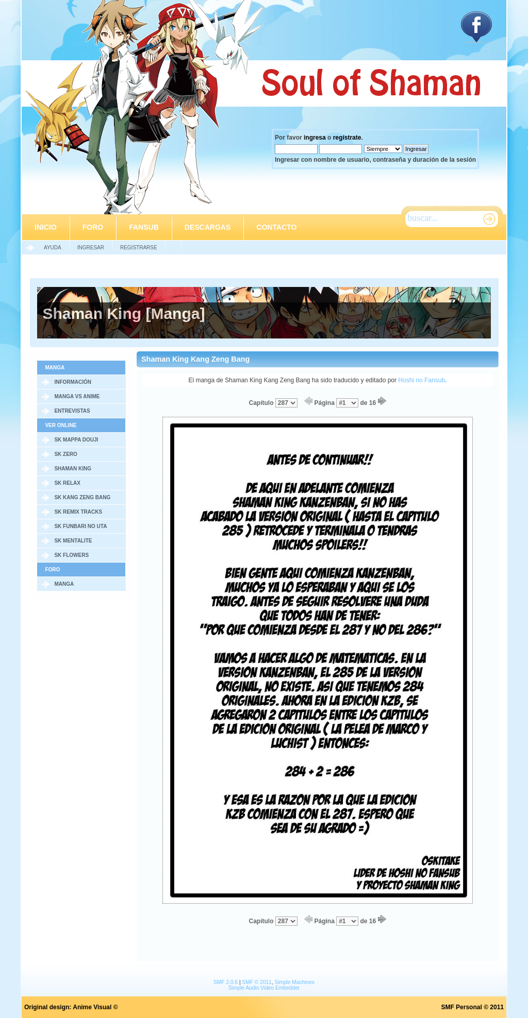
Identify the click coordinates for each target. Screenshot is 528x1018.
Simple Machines (294, 982)
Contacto (276, 227)
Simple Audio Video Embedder (264, 988)
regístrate (347, 137)
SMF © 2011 (256, 982)
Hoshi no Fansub (421, 380)
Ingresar (90, 247)
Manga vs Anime (77, 396)
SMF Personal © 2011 (472, 1007)
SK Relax (67, 483)
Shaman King (72, 468)
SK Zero (65, 454)
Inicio (46, 227)
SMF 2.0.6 (225, 982)
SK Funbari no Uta (80, 526)
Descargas (207, 227)
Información (72, 382)
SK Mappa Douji (76, 440)
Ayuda (52, 247)
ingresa (315, 137)
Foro (92, 227)
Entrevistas (72, 411)
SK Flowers (71, 555)
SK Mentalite (73, 541)
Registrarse (138, 247)
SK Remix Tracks (78, 512)
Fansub (144, 227)
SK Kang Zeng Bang (82, 497)
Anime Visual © (95, 1007)
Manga (64, 584)
